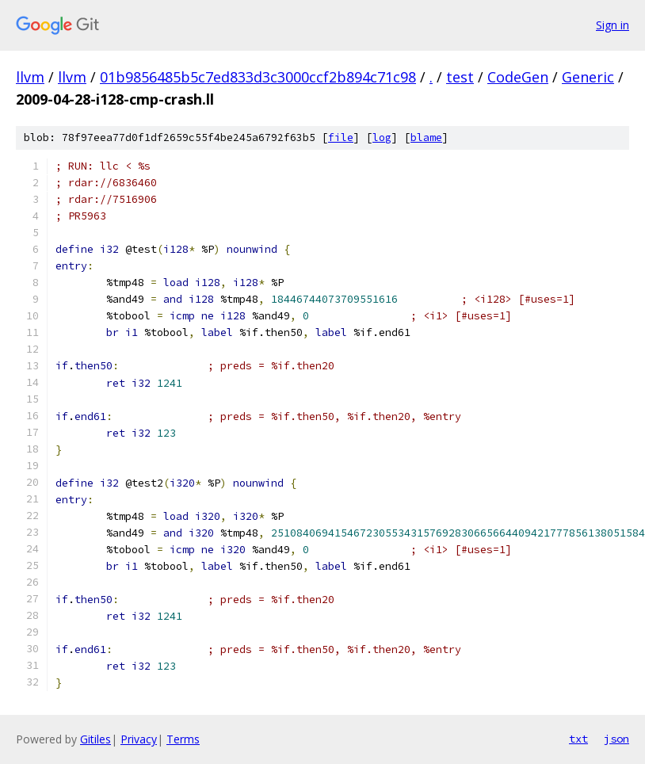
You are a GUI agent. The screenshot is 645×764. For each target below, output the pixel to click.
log (381, 137)
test (460, 76)
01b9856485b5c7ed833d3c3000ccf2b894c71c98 (258, 76)
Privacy (138, 739)
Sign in (612, 24)
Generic (588, 76)
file (340, 137)
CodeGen (517, 76)
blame (426, 137)
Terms (183, 739)
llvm (30, 76)
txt (578, 739)
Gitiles (95, 739)
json (616, 739)
